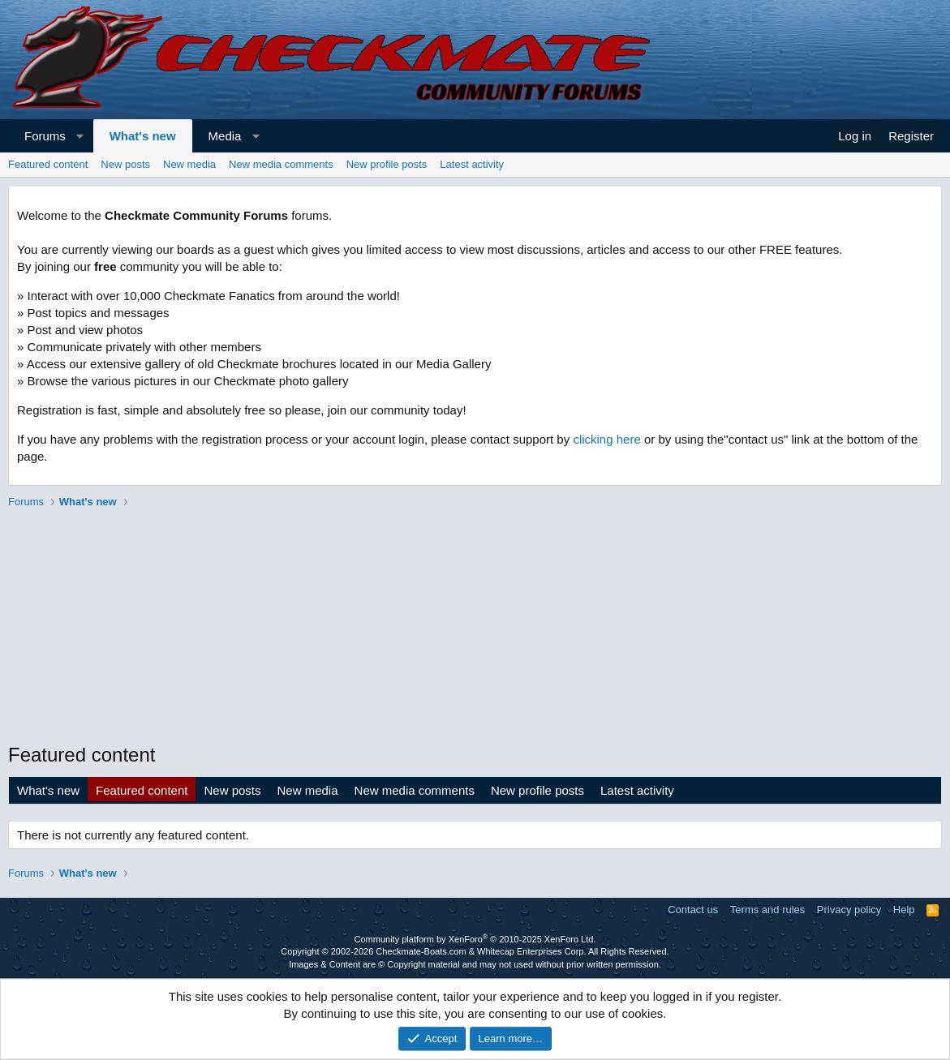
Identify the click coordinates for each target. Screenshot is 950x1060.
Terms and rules (767, 909)
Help (904, 909)
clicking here (606, 439)
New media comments (281, 164)
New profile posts (387, 164)
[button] (79, 135)
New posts (125, 164)
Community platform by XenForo (475, 939)
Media (225, 136)
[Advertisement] (475, 627)
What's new (143, 136)
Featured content (48, 164)
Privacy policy (849, 909)
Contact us (693, 909)
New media (189, 164)
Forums (45, 136)
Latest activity (472, 164)
